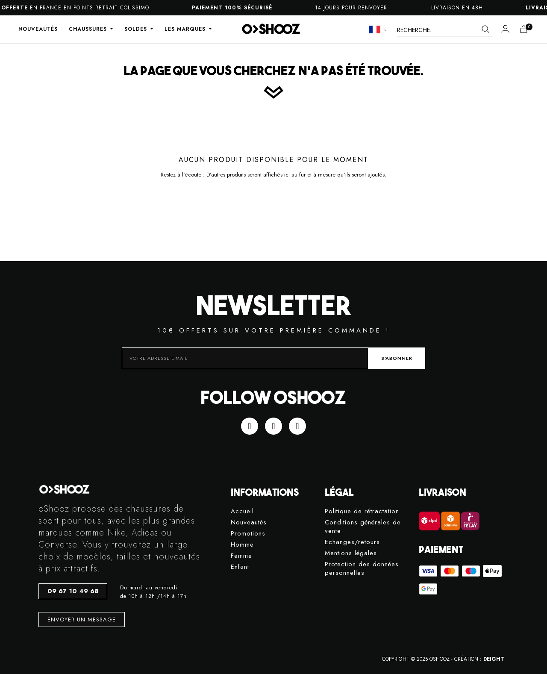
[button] (72, 591)
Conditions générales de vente (363, 527)
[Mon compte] (505, 28)
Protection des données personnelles (362, 568)
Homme (242, 544)
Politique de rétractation (362, 511)
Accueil (242, 511)
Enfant (240, 566)
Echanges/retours (352, 542)
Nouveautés (249, 522)
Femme (241, 555)
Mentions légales (351, 553)
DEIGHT (493, 659)
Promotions (248, 533)
